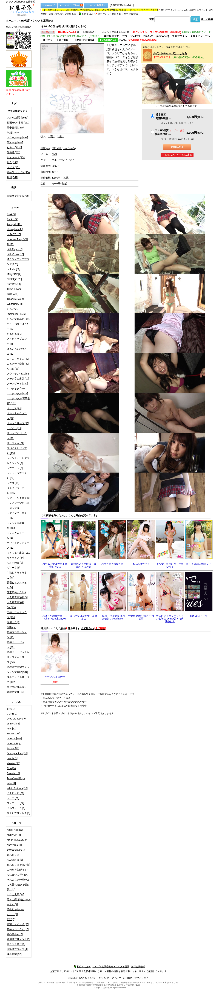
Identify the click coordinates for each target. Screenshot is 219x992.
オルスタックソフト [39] (17, 416)
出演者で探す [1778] (18, 195)
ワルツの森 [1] (15, 562)
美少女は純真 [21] (17, 687)
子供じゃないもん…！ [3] (15, 912)
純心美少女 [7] (15, 934)
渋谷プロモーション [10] (17, 635)
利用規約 (127, 978)
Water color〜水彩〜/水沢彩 (141, 617)
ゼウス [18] (13, 483)
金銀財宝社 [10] (15, 692)
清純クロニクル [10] (18, 929)
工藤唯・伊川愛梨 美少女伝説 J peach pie (112, 617)
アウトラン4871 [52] (18, 373)
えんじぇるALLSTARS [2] (15, 857)
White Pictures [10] (17, 788)
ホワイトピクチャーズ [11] (18, 545)
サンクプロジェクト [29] (17, 436)
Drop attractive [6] (17, 718)
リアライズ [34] (15, 557)
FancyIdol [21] (14, 224)
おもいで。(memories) (156, 36)
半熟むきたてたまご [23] (17, 575)
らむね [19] (13, 368)
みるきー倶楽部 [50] (18, 363)
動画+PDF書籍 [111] (18, 122)
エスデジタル (179, 36)
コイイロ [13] (14, 428)
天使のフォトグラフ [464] (17, 615)
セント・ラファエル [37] (17, 475)
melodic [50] (13, 269)
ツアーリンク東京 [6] (18, 498)
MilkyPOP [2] (14, 274)
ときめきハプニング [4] (17, 341)
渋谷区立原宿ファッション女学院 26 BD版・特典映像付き (170, 618)
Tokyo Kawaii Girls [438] (14, 291)
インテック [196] (16, 388)
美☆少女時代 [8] (16, 944)
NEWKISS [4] (14, 844)
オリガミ (48, 40)
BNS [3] (11, 708)
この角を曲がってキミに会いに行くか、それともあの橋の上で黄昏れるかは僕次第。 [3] (18, 879)
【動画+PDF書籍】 (84, 40)
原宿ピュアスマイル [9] (17, 585)
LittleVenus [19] (15, 254)
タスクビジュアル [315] (15, 490)
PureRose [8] (14, 284)
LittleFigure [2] (15, 249)
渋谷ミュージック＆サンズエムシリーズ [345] (18, 657)
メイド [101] (14, 167)
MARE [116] (13, 733)
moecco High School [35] (14, 746)
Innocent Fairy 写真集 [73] (17, 242)
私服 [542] (12, 177)
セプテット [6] (15, 468)
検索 (151, 19)
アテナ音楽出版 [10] (18, 378)
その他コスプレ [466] (18, 172)
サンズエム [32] (15, 443)
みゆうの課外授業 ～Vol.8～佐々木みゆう (54, 617)
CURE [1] (12, 713)
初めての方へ (87, 13)
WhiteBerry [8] (15, 304)
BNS (54, 154)
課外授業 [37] (14, 954)
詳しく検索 (207, 19)
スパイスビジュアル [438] (17, 451)
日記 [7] (11, 919)
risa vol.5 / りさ (198, 615)
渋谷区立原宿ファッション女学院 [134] (18, 669)
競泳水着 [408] (15, 142)
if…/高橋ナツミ (141, 563)
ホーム (9, 20)
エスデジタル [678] (17, 393)
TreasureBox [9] (15, 299)
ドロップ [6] (13, 507)
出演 (45, 148)
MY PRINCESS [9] (17, 839)
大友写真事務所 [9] (17, 597)
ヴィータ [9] (13, 567)
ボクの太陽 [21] (15, 894)
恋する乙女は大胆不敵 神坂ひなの (56, 565)
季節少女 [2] (13, 622)
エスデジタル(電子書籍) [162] (18, 401)
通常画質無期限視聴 (164, 116)
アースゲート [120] (17, 383)
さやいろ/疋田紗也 (55, 676)
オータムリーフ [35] (18, 423)
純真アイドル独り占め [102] (18, 679)
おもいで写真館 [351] (18, 318)
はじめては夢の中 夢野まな (83, 617)
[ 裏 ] (60, 136)
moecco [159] (14, 738)
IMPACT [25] (14, 234)
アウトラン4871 (131, 36)
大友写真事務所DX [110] (15, 605)
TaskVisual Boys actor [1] (16, 781)
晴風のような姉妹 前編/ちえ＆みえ (83, 565)
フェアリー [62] (15, 803)
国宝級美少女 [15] (17, 592)
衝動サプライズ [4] (17, 949)
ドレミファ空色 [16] (18, 503)
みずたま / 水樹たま (112, 563)
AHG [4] (11, 214)
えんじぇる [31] (15, 793)
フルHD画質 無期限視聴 (169, 132)
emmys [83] (13, 723)
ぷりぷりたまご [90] (18, 358)
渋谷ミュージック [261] (15, 645)
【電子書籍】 (63, 40)
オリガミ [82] (14, 408)
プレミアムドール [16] (15, 535)
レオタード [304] (16, 157)
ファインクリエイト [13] (17, 515)
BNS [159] (12, 219)
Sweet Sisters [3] (16, 849)
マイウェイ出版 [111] (18, 552)
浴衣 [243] (12, 162)
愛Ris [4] (11, 627)
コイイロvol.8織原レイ (198, 563)
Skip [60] (11, 768)
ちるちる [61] (14, 333)
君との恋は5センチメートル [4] (19, 902)
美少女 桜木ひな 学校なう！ (170, 565)
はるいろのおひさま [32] (17, 351)
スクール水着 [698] (17, 137)
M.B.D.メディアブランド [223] (18, 262)
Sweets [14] (13, 773)
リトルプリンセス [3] (18, 813)
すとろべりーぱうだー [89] (18, 326)
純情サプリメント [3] (18, 939)
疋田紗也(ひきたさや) (64, 148)
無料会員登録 (131, 13)
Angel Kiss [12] (15, 829)
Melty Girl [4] (14, 834)
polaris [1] (12, 758)
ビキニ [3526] (14, 147)
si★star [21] (13, 763)
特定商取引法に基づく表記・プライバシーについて (95, 978)
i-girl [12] (11, 728)
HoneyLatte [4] (15, 229)
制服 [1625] (13, 132)
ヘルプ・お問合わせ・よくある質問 (111, 966)
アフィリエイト (142, 978)
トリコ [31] (13, 798)
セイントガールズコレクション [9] (18, 461)
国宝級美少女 (111, 36)
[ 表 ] (51, 136)
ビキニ (71, 160)
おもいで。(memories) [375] (16, 311)
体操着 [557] (14, 152)
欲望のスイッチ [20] (18, 924)
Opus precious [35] (17, 753)
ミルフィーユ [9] (16, 808)
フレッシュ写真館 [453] (15, 525)
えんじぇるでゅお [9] (18, 864)
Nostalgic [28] (14, 279)
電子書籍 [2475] (15, 127)
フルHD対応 (23, 20)
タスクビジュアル (200, 36)
